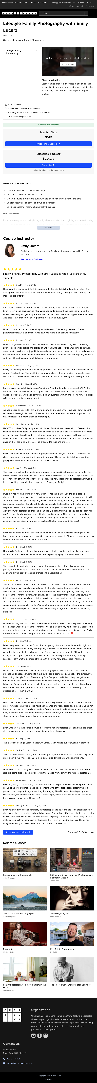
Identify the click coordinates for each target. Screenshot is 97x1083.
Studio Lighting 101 (59, 913)
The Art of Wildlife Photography (18, 913)
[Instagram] (45, 1035)
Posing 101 (8, 949)
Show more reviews (18, 832)
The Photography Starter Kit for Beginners (70, 984)
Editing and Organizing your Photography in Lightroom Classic (71, 876)
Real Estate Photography (62, 949)
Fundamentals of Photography (18, 874)
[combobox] (63, 13)
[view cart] (90, 2)
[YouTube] (33, 1035)
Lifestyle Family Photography (13, 52)
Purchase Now (68, 64)
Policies (48, 1079)
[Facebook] (39, 1035)
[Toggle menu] (92, 13)
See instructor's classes (32, 259)
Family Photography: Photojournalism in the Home (24, 986)
